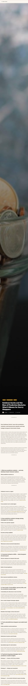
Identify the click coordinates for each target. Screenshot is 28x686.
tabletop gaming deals (21, 651)
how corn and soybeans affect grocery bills (16, 511)
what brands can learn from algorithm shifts (16, 642)
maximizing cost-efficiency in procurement (18, 665)
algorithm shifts (20, 530)
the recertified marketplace (13, 619)
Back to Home (4, 1)
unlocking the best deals (13, 633)
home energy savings (19, 674)
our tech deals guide (6, 684)
